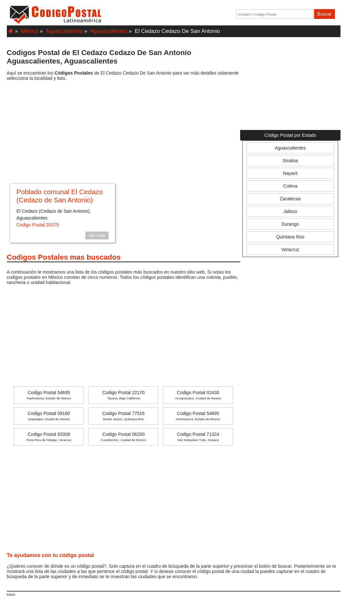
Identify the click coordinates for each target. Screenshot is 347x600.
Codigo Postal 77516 (123, 416)
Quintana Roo (290, 236)
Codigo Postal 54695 (49, 395)
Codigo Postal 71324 (198, 437)
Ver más (97, 235)
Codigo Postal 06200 (123, 437)
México (29, 31)
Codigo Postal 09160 (49, 416)
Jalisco (290, 211)
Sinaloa (290, 160)
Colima (290, 186)
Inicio (11, 594)
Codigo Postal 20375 (38, 224)
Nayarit (290, 173)
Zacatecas (290, 198)
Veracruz (290, 249)
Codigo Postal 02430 (198, 395)
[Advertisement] (123, 133)
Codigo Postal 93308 (48, 437)
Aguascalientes (64, 31)
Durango (290, 224)
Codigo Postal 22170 (123, 395)
